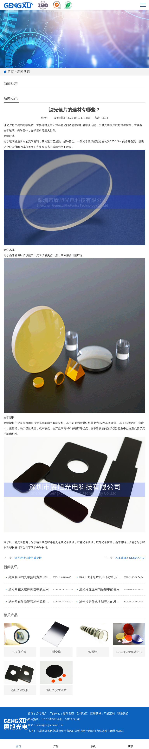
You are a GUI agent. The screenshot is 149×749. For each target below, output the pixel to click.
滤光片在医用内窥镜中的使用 (99, 589)
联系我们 (122, 713)
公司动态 (82, 713)
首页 (11, 71)
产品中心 (54, 713)
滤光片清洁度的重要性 (28, 558)
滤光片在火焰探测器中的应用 (28, 589)
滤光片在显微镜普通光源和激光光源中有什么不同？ (29, 601)
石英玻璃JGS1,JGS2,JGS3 (130, 558)
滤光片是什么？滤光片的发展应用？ (100, 601)
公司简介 (41, 713)
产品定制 (109, 713)
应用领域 (95, 713)
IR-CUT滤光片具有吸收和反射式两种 (100, 577)
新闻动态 (23, 71)
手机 (93, 744)
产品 (55, 744)
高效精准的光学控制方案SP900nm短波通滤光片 (29, 577)
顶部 (130, 744)
